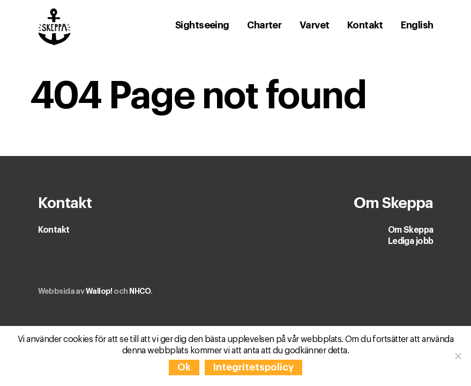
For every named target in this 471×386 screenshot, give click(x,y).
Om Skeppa (410, 230)
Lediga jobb (410, 241)
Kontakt (54, 230)
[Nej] (457, 356)
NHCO (140, 291)
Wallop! (99, 291)
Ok (184, 367)
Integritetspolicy (253, 367)
